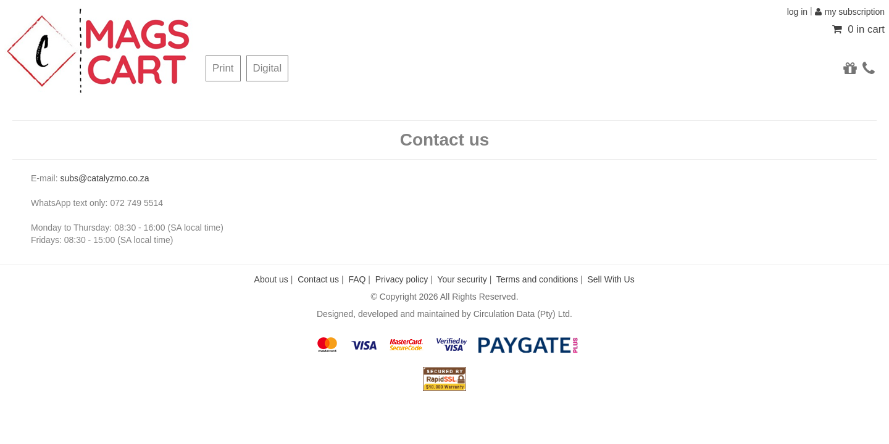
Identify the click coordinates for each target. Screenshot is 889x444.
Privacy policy (401, 279)
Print (223, 68)
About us (271, 279)
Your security (461, 279)
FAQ (356, 279)
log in (797, 12)
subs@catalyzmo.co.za (104, 178)
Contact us (318, 279)
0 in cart (858, 29)
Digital (267, 68)
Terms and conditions (537, 279)
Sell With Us (610, 279)
